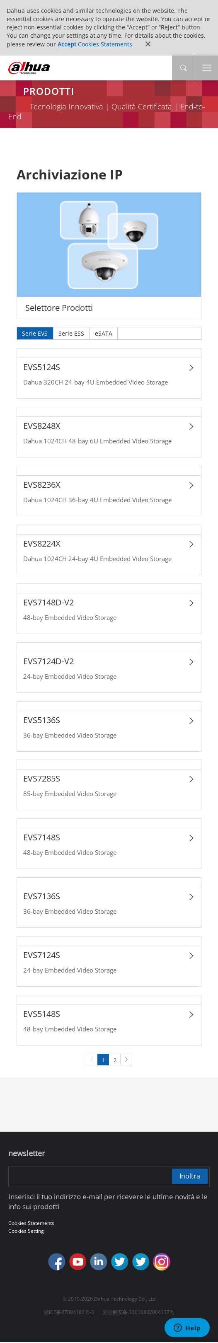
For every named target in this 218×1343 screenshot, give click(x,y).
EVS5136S (41, 720)
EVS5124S (41, 367)
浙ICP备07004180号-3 (69, 1312)
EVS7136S (41, 896)
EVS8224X (42, 543)
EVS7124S (41, 955)
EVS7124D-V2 (48, 661)
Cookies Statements (105, 44)
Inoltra (189, 1176)
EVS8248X (42, 426)
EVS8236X (42, 485)
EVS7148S (41, 837)
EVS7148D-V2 (48, 602)
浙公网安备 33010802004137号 (138, 1312)
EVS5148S (41, 1013)
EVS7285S (41, 778)
